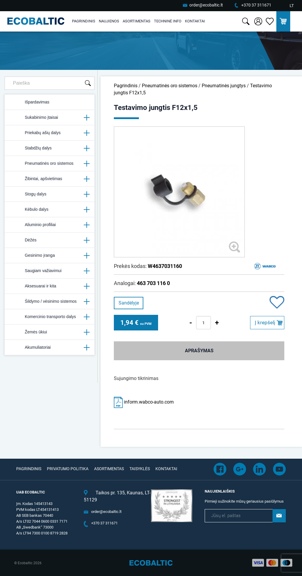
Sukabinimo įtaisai (49, 117)
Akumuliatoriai (49, 347)
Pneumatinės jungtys (224, 85)
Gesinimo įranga (49, 255)
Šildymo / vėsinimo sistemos (49, 301)
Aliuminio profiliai (49, 224)
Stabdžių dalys (49, 148)
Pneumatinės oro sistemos (49, 163)
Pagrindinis (83, 21)
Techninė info (167, 21)
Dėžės (49, 240)
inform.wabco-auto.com (144, 402)
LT (292, 5)
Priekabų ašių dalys (49, 132)
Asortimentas (136, 21)
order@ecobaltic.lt (206, 5)
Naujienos (109, 21)
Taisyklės (139, 468)
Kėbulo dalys (49, 209)
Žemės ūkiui (49, 332)
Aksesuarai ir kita (49, 286)
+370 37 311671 (256, 5)
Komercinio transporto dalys (49, 316)
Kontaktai (195, 21)
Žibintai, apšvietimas (49, 178)
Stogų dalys (49, 194)
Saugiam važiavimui (49, 270)
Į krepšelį (265, 322)
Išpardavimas (29, 102)
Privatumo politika (67, 468)
